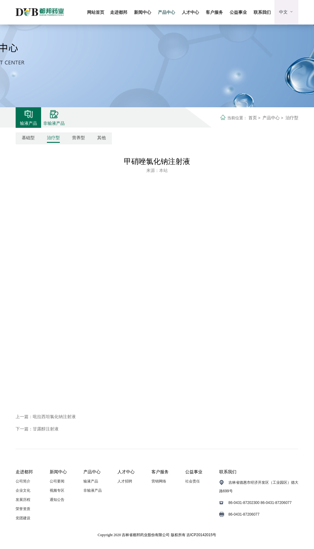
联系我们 (262, 12)
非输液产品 (92, 490)
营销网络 (158, 481)
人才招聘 (124, 481)
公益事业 (238, 12)
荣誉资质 (23, 509)
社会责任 (192, 481)
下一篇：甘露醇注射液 (37, 428)
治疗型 (291, 117)
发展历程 (23, 500)
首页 (252, 117)
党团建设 (23, 518)
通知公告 (57, 500)
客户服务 (214, 12)
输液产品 (90, 481)
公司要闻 (57, 481)
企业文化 (23, 490)
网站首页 (95, 12)
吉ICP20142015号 (201, 535)
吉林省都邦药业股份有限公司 (146, 535)
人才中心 (190, 12)
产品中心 (166, 12)
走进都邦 (118, 12)
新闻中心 (142, 12)
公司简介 (23, 481)
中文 (286, 11)
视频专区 (57, 490)
